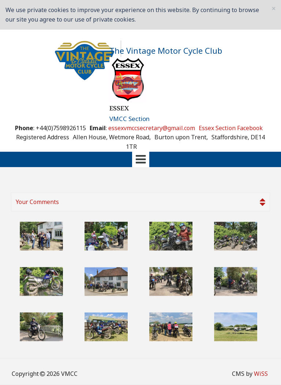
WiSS (261, 374)
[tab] (140, 159)
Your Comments (140, 202)
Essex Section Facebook (231, 128)
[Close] (273, 8)
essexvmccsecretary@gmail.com (151, 128)
